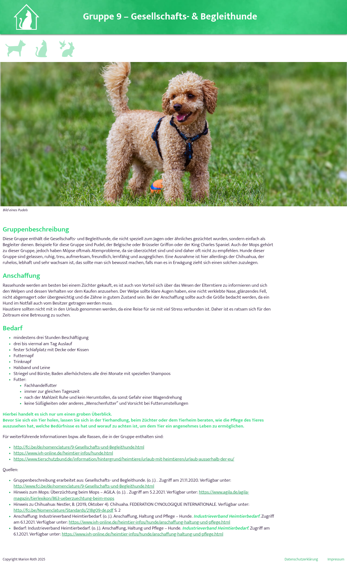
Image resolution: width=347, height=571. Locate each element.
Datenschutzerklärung (301, 559)
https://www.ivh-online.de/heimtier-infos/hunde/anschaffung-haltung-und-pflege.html (149, 522)
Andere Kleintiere (67, 42)
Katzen (39, 40)
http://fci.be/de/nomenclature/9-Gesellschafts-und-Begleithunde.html (79, 447)
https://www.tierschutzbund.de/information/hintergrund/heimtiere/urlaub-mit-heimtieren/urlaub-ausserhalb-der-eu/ (124, 459)
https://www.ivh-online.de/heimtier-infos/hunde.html (63, 453)
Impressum (335, 559)
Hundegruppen (14, 41)
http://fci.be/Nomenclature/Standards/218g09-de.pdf (63, 510)
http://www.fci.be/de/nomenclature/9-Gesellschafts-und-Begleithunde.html (84, 486)
